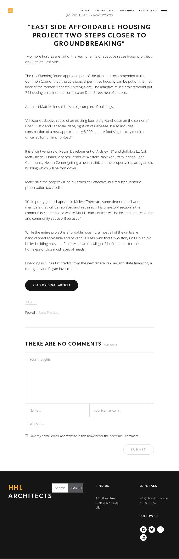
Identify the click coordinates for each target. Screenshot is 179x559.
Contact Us (148, 10)
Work (85, 10)
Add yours (111, 344)
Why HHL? (126, 10)
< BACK (31, 302)
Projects (53, 312)
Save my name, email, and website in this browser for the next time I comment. (84, 436)
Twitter (152, 529)
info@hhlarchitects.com (154, 499)
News (43, 312)
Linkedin (143, 537)
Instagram (160, 529)
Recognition (104, 10)
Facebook (143, 529)
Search (75, 488)
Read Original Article (52, 285)
